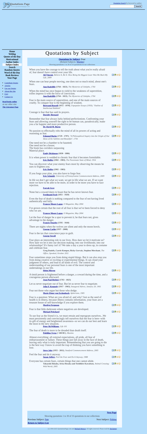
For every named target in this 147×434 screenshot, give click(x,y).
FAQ (6, 94)
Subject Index (12, 64)
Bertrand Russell (50, 105)
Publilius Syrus (49, 333)
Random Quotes (12, 70)
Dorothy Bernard (50, 115)
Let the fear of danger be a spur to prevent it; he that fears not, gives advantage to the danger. (63, 218)
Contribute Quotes (11, 83)
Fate (47, 419)
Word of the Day (12, 72)
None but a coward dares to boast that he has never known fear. (61, 192)
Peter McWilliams (51, 326)
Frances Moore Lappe (53, 204)
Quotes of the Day (12, 56)
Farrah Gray (49, 188)
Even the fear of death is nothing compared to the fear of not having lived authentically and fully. (66, 200)
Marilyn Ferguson (51, 305)
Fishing (113, 419)
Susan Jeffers (49, 357)
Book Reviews (12, 75)
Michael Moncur (80, 429)
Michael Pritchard (51, 312)
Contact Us (9, 97)
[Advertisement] (83, 29)
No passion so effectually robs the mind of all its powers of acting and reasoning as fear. (64, 132)
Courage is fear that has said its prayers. (49, 112)
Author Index (12, 62)
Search (12, 67)
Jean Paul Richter (51, 280)
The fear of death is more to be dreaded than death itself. (58, 330)
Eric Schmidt (49, 176)
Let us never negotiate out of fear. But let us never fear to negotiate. (63, 283)
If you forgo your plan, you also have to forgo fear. (55, 173)
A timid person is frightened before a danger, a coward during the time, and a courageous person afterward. (68, 276)
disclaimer (113, 429)
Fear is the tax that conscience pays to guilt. (51, 233)
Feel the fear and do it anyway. (44, 354)
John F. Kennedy (50, 286)
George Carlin (49, 229)
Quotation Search (119, 3)
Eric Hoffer (48, 160)
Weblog (12, 54)
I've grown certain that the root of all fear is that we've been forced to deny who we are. (67, 209)
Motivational (12, 59)
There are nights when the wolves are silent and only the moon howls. (64, 226)
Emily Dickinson (50, 153)
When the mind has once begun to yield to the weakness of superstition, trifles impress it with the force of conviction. (65, 92)
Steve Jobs (47, 350)
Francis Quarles (50, 223)
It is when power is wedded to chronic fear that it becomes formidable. (65, 157)
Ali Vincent (48, 75)
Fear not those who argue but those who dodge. (53, 290)
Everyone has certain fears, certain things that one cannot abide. (61, 361)
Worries (80, 62)
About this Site (10, 91)
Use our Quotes (10, 88)
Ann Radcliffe (49, 87)
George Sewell (49, 236)
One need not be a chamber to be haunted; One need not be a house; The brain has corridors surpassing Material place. (50, 146)
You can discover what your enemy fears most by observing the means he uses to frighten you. (66, 165)
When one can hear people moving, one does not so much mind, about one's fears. (67, 83)
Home (12, 51)
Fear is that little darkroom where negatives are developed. (59, 309)
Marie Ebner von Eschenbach (56, 293)
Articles (7, 86)
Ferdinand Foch (50, 195)
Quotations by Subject (69, 59)
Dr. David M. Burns (52, 127)
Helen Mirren (49, 270)
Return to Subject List (38, 423)
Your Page (12, 78)
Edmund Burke (50, 136)
